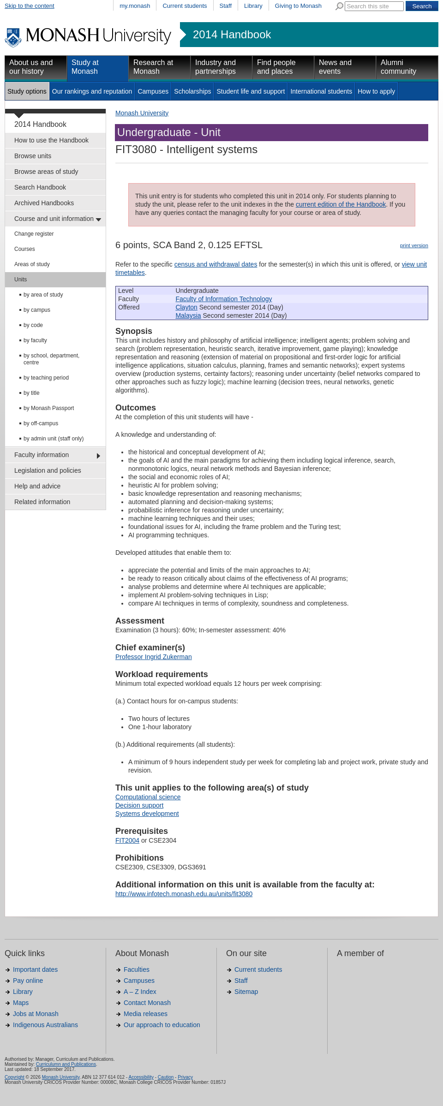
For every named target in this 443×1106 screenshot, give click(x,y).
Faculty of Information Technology (223, 299)
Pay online (28, 980)
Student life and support (250, 91)
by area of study (43, 294)
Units (20, 279)
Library (253, 5)
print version (414, 245)
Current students (184, 5)
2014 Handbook (232, 34)
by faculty (35, 340)
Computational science (148, 797)
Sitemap (246, 991)
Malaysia (188, 315)
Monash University (141, 113)
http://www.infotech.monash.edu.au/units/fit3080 (183, 894)
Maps (21, 1002)
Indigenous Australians (45, 1025)
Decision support (139, 805)
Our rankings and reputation (92, 91)
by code (33, 325)
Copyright (14, 1077)
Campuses (153, 91)
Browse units (32, 156)
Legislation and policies (47, 470)
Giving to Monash (298, 5)
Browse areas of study (46, 171)
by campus (37, 310)
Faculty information (41, 454)
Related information (42, 501)
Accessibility (140, 1077)
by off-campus (41, 423)
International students (321, 91)
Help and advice (37, 486)
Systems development (147, 813)
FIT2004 (127, 840)
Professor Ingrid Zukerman (153, 656)
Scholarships (192, 91)
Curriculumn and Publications (66, 1064)
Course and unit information (54, 218)
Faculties (137, 969)
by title (32, 393)
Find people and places (276, 67)
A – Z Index (140, 991)
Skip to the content (29, 5)
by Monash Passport (49, 408)
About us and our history (31, 67)
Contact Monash (147, 1002)
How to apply (376, 91)
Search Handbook (40, 187)
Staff (226, 5)
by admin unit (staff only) (54, 438)
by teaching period (46, 378)
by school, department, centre (51, 359)
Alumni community (398, 67)
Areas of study (32, 264)
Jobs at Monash (36, 1013)
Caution (166, 1077)
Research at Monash (153, 67)
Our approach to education (162, 1025)
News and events (335, 67)
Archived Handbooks (44, 203)
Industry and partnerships (215, 67)
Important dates (35, 969)
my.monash (135, 5)
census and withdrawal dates (215, 264)
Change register (34, 234)
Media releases (146, 1013)
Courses (24, 249)
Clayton (186, 307)
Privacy (185, 1077)
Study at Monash (85, 67)
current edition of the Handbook (341, 204)
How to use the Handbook (51, 140)
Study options (27, 91)
